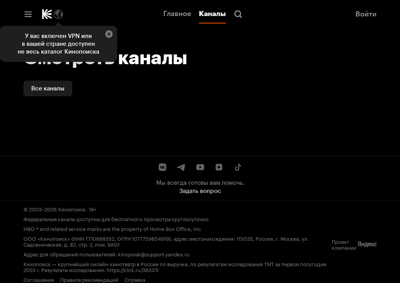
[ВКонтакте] (162, 167)
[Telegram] (181, 167)
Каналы (212, 13)
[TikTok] (237, 167)
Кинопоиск (72, 209)
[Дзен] (218, 167)
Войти (366, 14)
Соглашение (38, 279)
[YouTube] (200, 167)
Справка (135, 279)
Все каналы (47, 88)
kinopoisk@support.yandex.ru (153, 254)
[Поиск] (238, 14)
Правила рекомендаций (89, 279)
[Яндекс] (367, 244)
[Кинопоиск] (47, 14)
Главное (177, 13)
